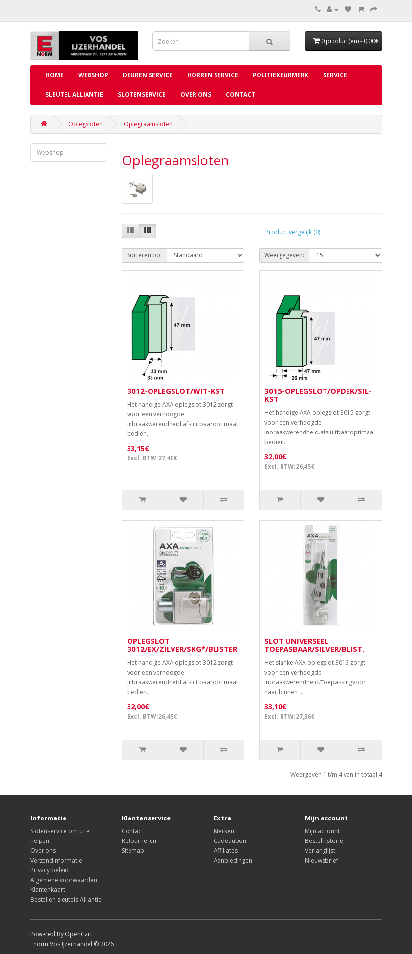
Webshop (93, 75)
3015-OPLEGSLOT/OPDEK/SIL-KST (317, 395)
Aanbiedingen (233, 860)
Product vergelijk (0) (292, 232)
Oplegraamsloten (148, 124)
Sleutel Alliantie (74, 95)
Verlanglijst (320, 850)
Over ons (195, 95)
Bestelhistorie (324, 841)
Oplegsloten (85, 124)
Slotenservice (142, 95)
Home (54, 75)
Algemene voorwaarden (63, 880)
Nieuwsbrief (321, 860)
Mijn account (322, 831)
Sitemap (133, 850)
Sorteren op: (144, 255)
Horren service (212, 75)
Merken (224, 831)
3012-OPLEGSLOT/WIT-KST (176, 391)
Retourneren (139, 841)
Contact (240, 95)
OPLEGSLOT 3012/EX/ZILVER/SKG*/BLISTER (182, 645)
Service (335, 75)
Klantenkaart (47, 890)
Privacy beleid (49, 870)
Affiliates (226, 850)
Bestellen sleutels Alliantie (66, 899)
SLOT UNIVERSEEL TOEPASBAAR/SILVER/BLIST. (314, 645)
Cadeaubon (230, 841)
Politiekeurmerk (280, 75)
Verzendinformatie (56, 860)
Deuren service (148, 75)
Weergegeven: (284, 255)
